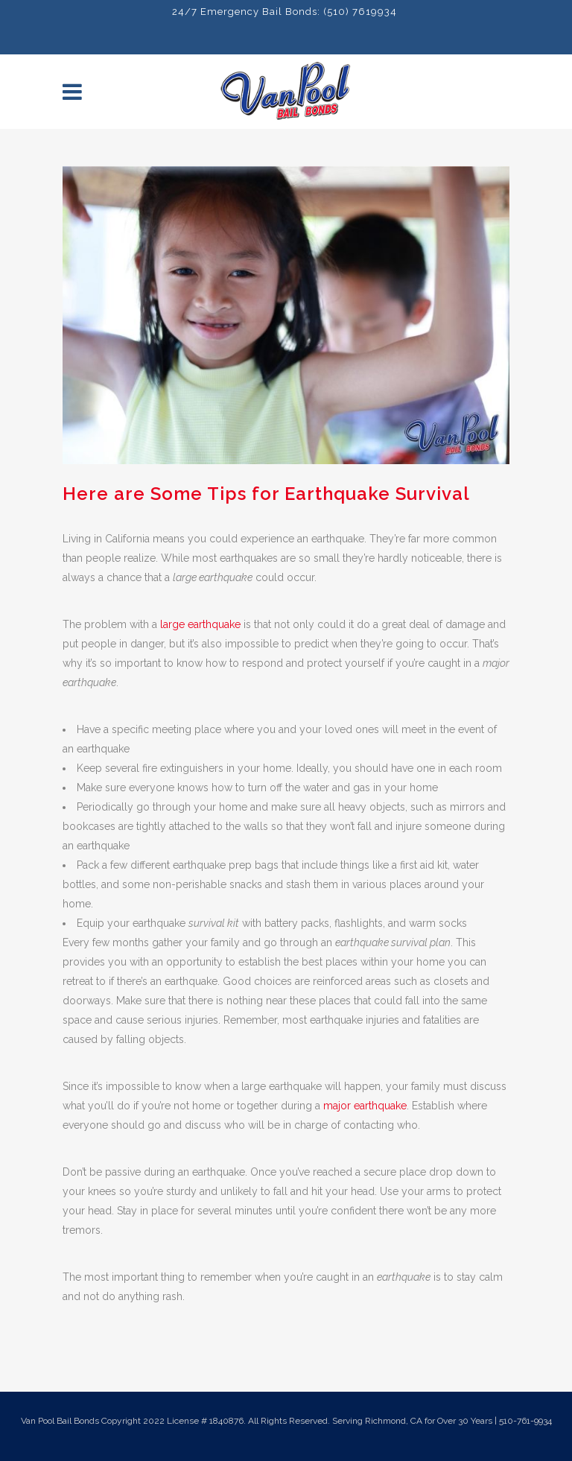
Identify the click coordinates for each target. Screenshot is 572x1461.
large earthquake (200, 624)
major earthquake (365, 1106)
